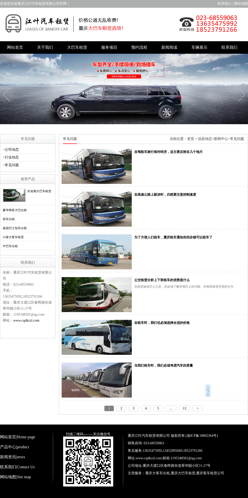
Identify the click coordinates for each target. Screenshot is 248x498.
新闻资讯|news (12, 457)
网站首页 (15, 47)
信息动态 (205, 139)
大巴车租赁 (77, 47)
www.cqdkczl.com (26, 320)
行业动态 (12, 157)
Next (239, 87)
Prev (3, 87)
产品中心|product (14, 447)
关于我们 (45, 47)
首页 (190, 139)
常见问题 (12, 165)
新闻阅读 (169, 47)
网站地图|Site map (15, 477)
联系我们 (224, 3)
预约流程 (139, 47)
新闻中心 (221, 139)
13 (184, 408)
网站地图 (241, 3)
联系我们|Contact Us (17, 467)
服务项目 (109, 47)
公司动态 (12, 149)
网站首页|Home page (17, 437)
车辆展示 (199, 47)
